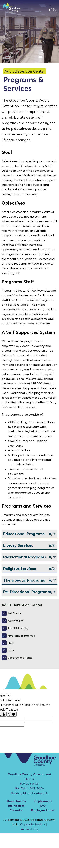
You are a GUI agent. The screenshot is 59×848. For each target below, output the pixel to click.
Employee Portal (43, 810)
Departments (16, 801)
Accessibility (29, 829)
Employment (43, 801)
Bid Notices (16, 805)
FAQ (43, 805)
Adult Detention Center (24, 71)
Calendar (16, 810)
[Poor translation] (11, 714)
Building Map (20, 793)
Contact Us (40, 793)
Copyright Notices (32, 824)
